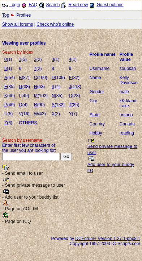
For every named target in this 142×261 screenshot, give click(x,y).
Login (14, 4)
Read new (78, 4)
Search (53, 4)
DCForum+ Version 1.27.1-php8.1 (107, 238)
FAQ (33, 4)
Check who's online (55, 24)
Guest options (109, 4)
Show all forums (17, 24)
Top (5, 15)
